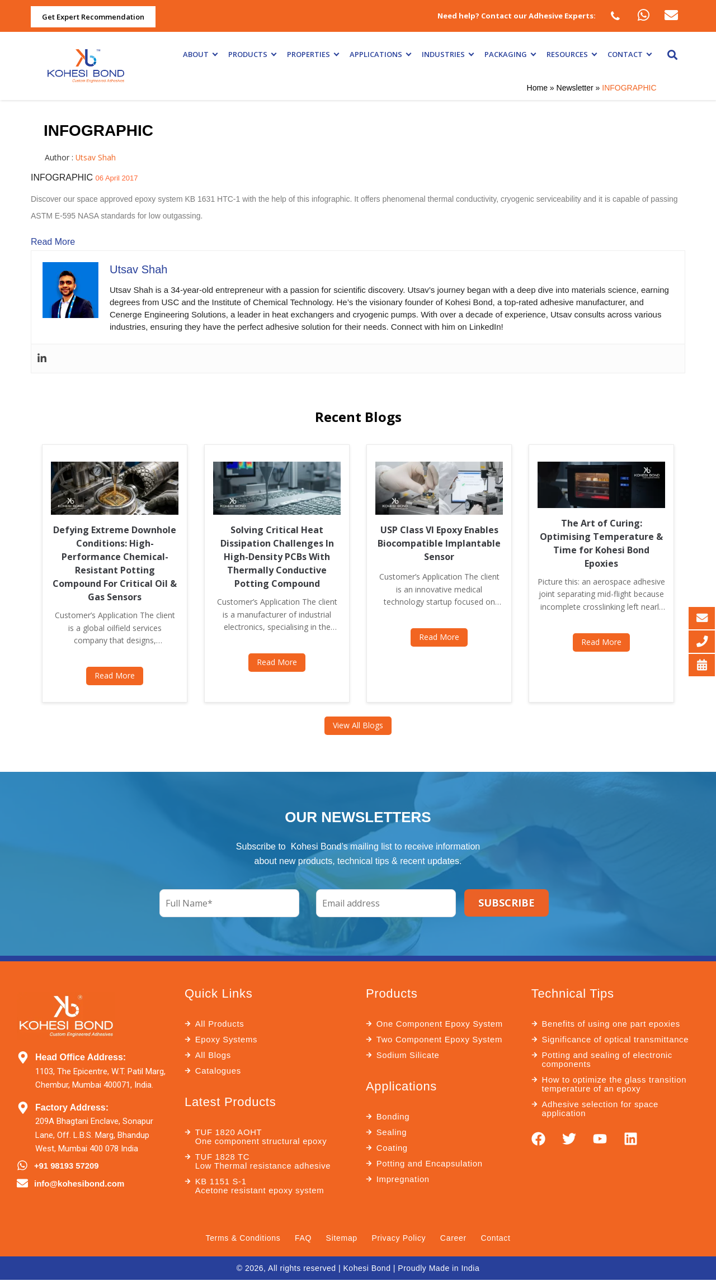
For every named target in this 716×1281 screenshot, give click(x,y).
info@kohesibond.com (79, 1183)
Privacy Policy (399, 1238)
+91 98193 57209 (67, 1165)
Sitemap (341, 1238)
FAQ (302, 1238)
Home (537, 87)
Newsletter (575, 87)
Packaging (509, 54)
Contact (629, 54)
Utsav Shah (96, 157)
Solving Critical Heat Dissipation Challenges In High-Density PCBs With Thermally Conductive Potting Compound (277, 557)
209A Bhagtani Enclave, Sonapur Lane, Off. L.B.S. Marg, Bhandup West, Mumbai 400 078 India (94, 1135)
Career (454, 1238)
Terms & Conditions (242, 1238)
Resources (571, 54)
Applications (380, 54)
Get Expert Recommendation (93, 17)
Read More (53, 241)
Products (252, 54)
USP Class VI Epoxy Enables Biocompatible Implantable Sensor (439, 543)
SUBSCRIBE (506, 902)
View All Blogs (358, 725)
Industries (447, 54)
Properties (312, 54)
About (200, 54)
